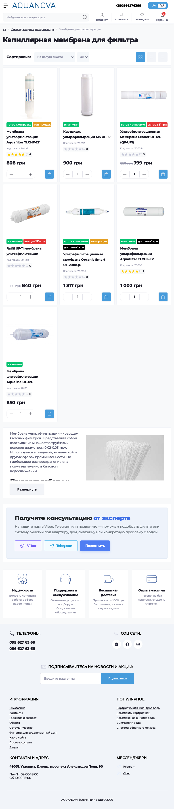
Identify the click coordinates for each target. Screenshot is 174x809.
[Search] (85, 17)
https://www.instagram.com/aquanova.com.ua (138, 644)
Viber (126, 773)
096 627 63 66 (22, 649)
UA (154, 5)
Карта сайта (17, 737)
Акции (13, 747)
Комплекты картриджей (133, 713)
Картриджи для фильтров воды (138, 708)
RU (162, 5)
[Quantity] (21, 174)
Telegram (129, 766)
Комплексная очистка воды (136, 717)
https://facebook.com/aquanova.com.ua (127, 644)
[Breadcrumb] (4, 29)
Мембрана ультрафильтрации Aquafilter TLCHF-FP (137, 253)
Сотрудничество (21, 727)
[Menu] (6, 5)
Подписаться (117, 678)
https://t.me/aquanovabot (116, 644)
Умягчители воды (129, 722)
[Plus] (30, 174)
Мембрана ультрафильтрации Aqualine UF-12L (22, 376)
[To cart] (49, 174)
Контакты (16, 713)
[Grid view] (140, 57)
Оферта (14, 722)
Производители (20, 742)
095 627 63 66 (22, 642)
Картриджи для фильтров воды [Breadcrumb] (32, 29)
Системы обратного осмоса (136, 727)
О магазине (17, 708)
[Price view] (163, 57)
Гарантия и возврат (22, 717)
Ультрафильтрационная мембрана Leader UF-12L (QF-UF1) (140, 137)
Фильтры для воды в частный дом (32, 732)
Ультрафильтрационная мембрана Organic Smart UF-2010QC (84, 259)
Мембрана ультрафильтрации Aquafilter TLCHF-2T (23, 137)
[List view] (151, 57)
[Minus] (11, 174)
